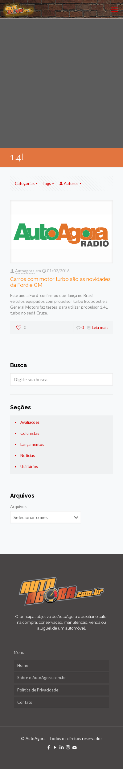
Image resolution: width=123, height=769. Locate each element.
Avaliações (29, 422)
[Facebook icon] (48, 747)
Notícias (27, 455)
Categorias (27, 183)
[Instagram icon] (68, 747)
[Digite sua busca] (61, 379)
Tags (49, 183)
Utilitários (29, 466)
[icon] (74, 747)
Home (22, 665)
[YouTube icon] (55, 747)
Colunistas (29, 433)
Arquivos (18, 506)
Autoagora (25, 270)
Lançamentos (32, 444)
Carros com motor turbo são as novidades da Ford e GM (60, 282)
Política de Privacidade (37, 689)
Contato (24, 702)
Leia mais (100, 327)
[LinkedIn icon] (61, 747)
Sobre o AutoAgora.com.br (41, 677)
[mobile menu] (114, 9)
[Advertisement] (61, 83)
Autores (70, 183)
